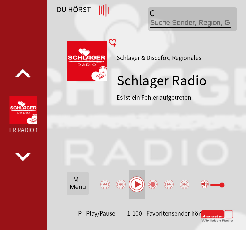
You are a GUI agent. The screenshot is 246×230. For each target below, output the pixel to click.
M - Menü (78, 183)
